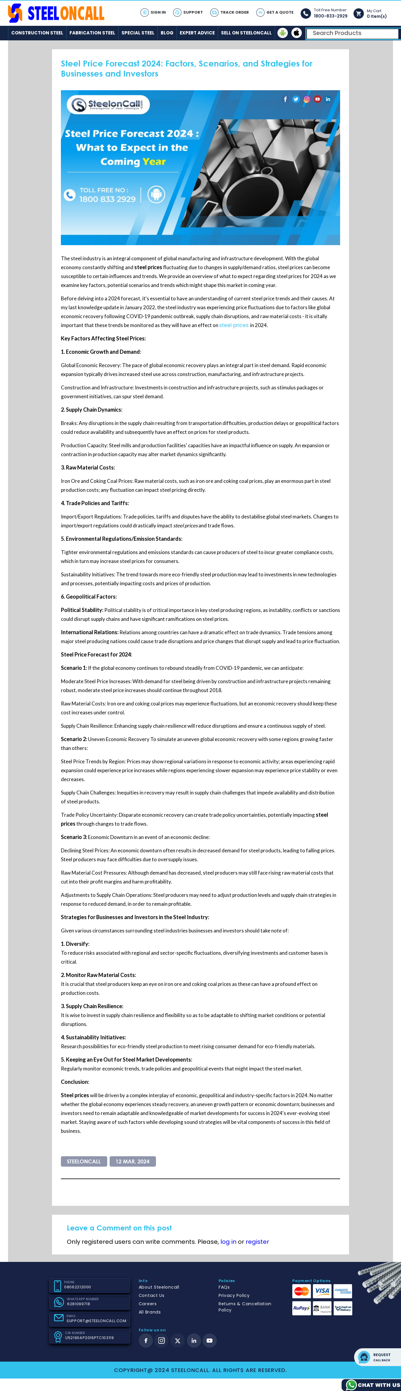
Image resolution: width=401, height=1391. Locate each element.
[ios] (296, 33)
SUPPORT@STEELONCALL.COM (96, 1320)
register (257, 1242)
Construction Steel (37, 33)
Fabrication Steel (92, 33)
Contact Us (152, 1295)
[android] (282, 33)
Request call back (377, 1357)
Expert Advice (197, 33)
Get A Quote (279, 12)
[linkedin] (194, 1340)
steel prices (234, 325)
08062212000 (77, 1287)
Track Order (234, 12)
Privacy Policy (234, 1295)
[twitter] (177, 1340)
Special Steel (137, 33)
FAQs (224, 1287)
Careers (148, 1304)
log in (228, 1242)
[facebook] (146, 1340)
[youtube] (210, 1340)
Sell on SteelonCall (246, 33)
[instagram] (161, 1340)
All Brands (150, 1312)
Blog (167, 33)
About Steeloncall (159, 1287)
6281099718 (78, 1303)
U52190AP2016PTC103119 (89, 1337)
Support (193, 12)
